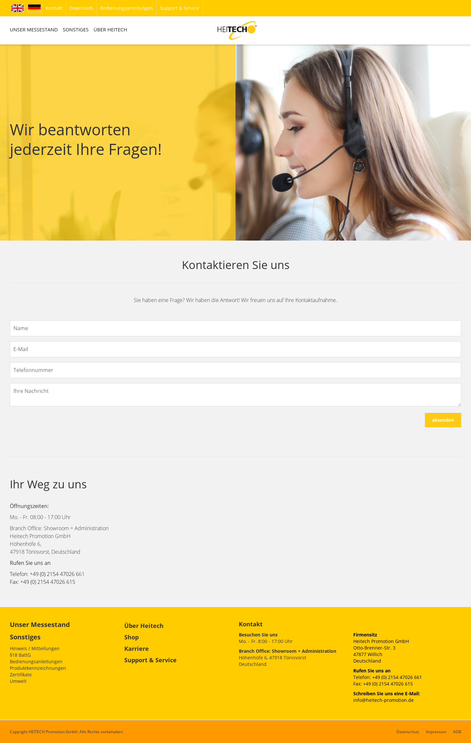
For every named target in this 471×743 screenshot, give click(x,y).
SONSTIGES (76, 29)
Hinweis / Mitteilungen (35, 648)
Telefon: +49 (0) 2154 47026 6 (44, 574)
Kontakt (251, 624)
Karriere (136, 648)
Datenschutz (407, 732)
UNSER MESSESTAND (34, 29)
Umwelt (18, 681)
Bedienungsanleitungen (36, 661)
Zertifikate (21, 674)
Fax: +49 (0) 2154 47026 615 (42, 581)
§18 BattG (20, 655)
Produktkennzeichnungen (38, 668)
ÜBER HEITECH (110, 29)
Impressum (436, 732)
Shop (131, 637)
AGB (457, 732)
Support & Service (150, 660)
